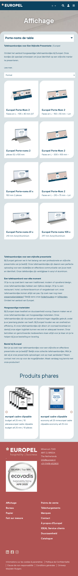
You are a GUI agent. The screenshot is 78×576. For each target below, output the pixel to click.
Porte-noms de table (19, 38)
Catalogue (47, 538)
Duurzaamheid (49, 533)
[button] (6, 412)
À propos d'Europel (51, 523)
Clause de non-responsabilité (20, 565)
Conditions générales (45, 565)
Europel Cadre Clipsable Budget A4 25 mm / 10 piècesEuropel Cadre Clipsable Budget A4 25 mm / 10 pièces (19, 422)
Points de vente (49, 502)
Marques (46, 513)
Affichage (11, 502)
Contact (45, 518)
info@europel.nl (48, 460)
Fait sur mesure (14, 518)
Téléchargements (50, 508)
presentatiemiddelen (14, 297)
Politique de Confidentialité (57, 562)
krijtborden (62, 297)
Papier (9, 513)
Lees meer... (8, 68)
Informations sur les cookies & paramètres (24, 562)
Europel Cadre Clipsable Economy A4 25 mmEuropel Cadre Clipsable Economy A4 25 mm (56, 420)
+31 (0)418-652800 (49, 463)
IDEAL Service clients (53, 528)
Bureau (10, 508)
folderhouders (47, 297)
